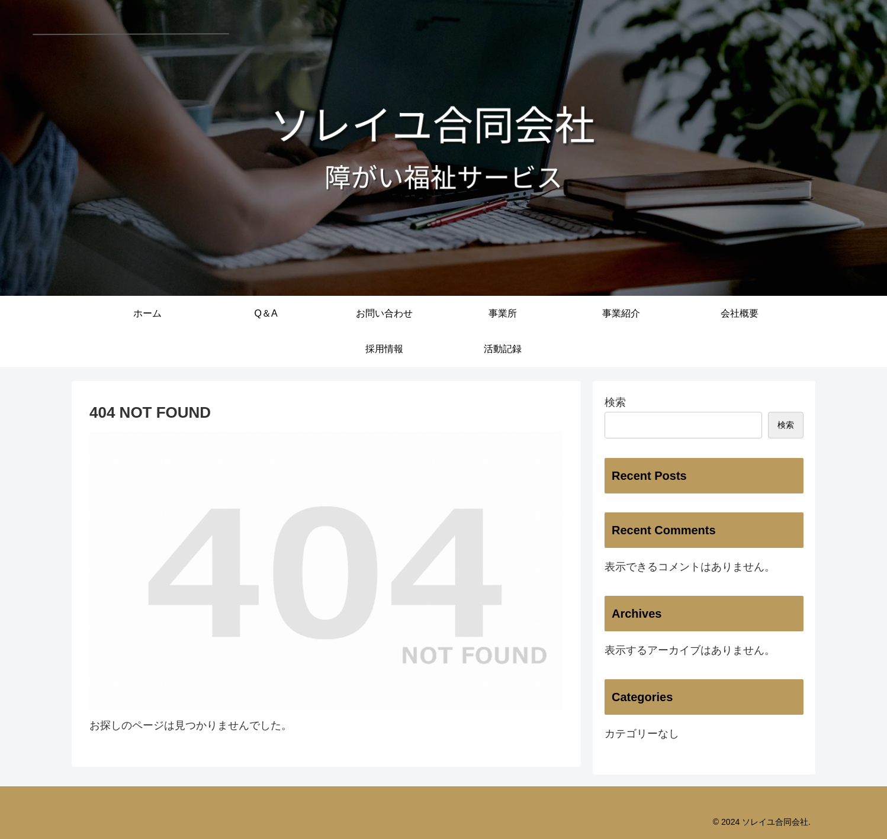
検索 (615, 402)
